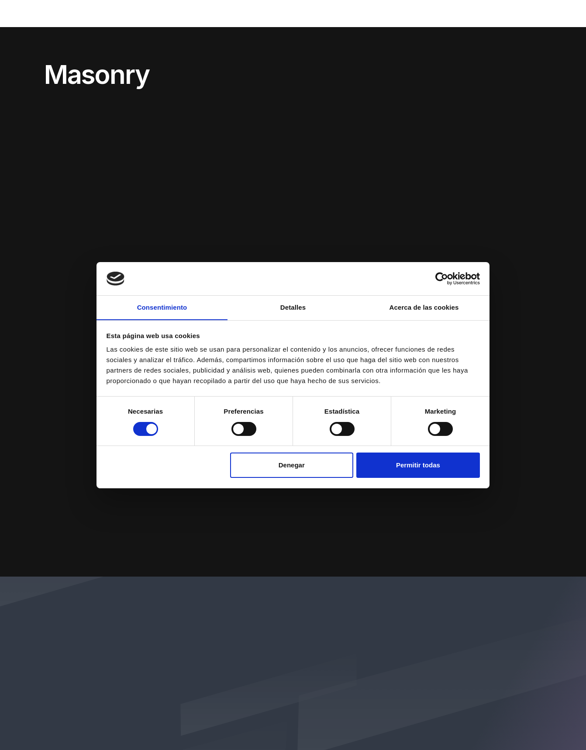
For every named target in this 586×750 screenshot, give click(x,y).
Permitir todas (418, 465)
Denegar (292, 465)
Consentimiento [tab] (162, 307)
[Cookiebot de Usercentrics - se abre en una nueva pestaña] (441, 278)
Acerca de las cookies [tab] (424, 307)
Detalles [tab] (293, 307)
